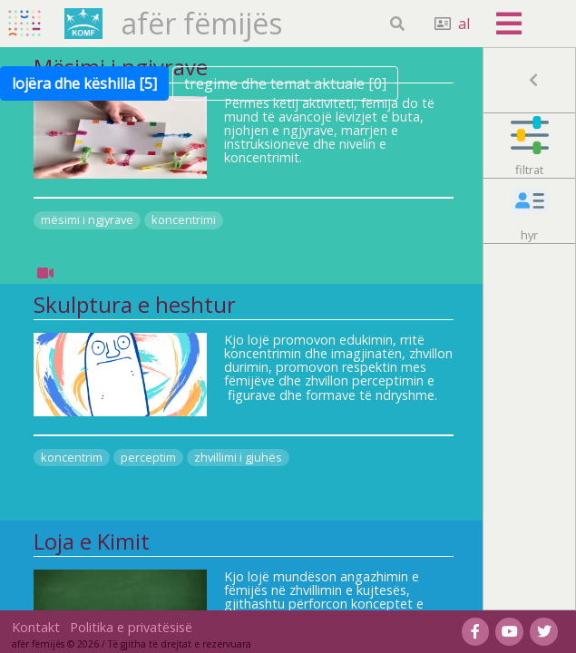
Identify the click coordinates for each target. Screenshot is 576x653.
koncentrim (72, 457)
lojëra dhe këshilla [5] (84, 83)
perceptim (148, 457)
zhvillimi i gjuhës (238, 457)
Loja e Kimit (92, 541)
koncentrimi (183, 219)
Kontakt (36, 627)
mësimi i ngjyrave (87, 219)
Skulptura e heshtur (135, 305)
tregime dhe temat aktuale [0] (285, 83)
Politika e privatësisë (131, 627)
